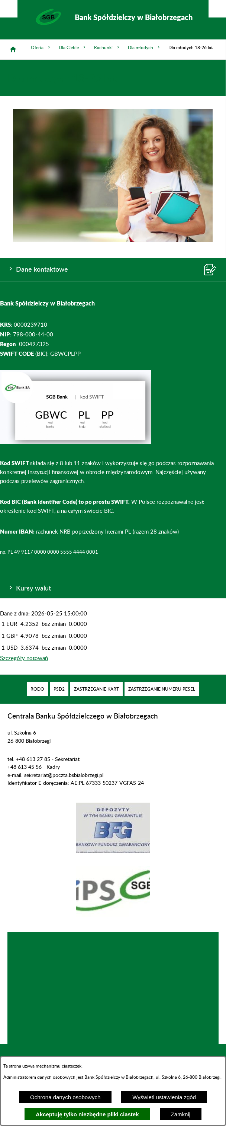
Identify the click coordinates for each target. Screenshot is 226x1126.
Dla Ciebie (73, 47)
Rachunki (107, 47)
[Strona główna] (13, 49)
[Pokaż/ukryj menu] (217, 8)
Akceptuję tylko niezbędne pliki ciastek (87, 1114)
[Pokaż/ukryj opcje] (8, 8)
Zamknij (181, 1114)
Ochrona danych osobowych (65, 1097)
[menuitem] (37, 689)
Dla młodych (144, 47)
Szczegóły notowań (24, 658)
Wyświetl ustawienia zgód (164, 1097)
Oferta (41, 47)
